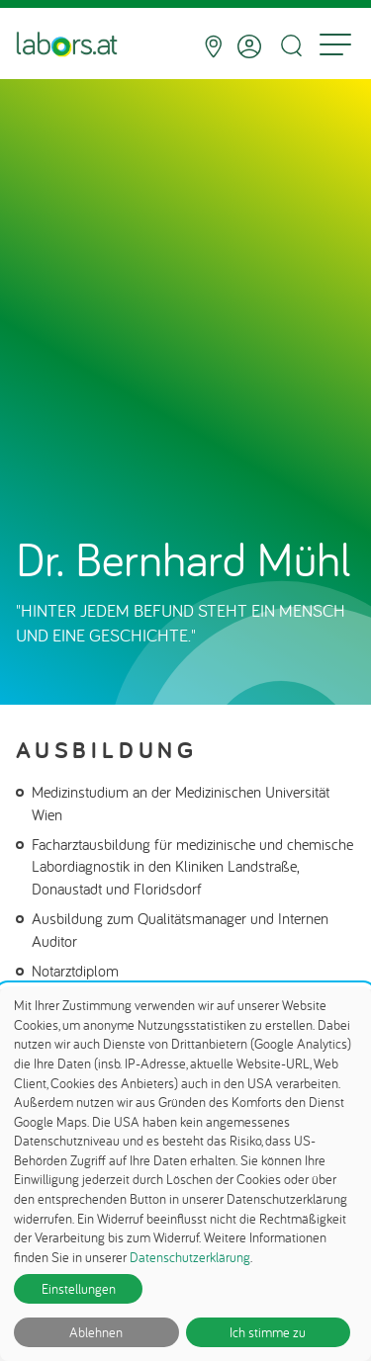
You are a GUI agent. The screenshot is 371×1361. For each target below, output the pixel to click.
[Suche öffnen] (291, 46)
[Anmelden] (249, 46)
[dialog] (185, 1173)
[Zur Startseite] (67, 46)
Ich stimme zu (268, 1332)
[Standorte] (213, 46)
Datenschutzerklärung (190, 1257)
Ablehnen (96, 1332)
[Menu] (335, 46)
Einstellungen (79, 1289)
